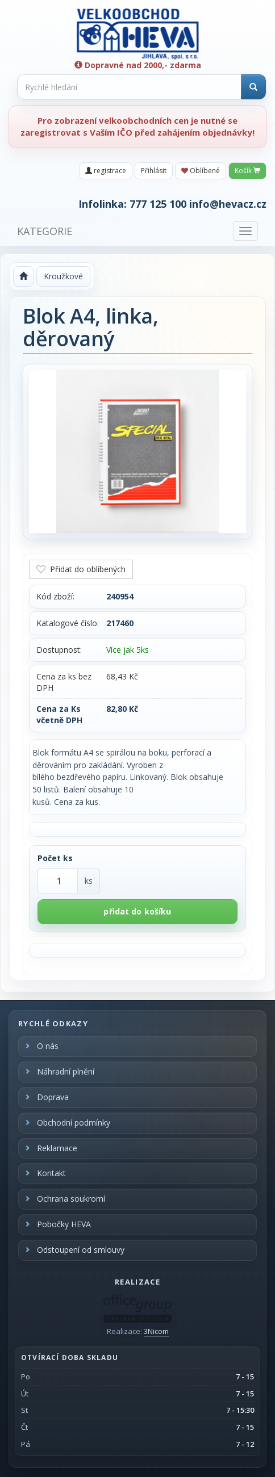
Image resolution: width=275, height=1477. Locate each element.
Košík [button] (247, 170)
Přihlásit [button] (153, 170)
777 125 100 (158, 204)
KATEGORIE (44, 231)
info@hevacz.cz (227, 204)
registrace (105, 170)
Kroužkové (63, 276)
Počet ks (55, 858)
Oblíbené (200, 170)
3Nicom (156, 1331)
